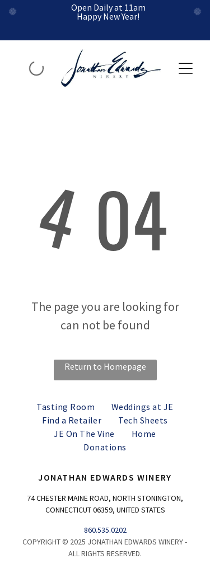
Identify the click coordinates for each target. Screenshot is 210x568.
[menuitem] (65, 406)
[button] (186, 68)
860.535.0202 (105, 530)
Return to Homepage (105, 366)
